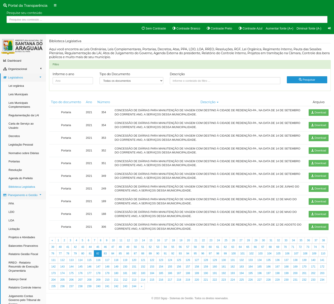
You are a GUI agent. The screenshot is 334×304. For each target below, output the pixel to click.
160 (215, 266)
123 (161, 260)
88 (142, 253)
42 (75, 246)
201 (304, 273)
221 (206, 279)
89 (150, 253)
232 (304, 279)
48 (120, 246)
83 (105, 253)
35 (301, 240)
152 (143, 266)
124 (170, 260)
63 (232, 246)
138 (295, 260)
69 (277, 246)
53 (157, 246)
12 (128, 240)
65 (247, 246)
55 (172, 246)
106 (287, 253)
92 (172, 253)
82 (97, 253)
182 (134, 273)
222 (215, 279)
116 (98, 260)
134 (259, 260)
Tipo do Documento (115, 74)
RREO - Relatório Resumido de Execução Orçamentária (23, 266)
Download (318, 112)
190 (206, 273)
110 (323, 253)
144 (71, 266)
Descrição (177, 74)
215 (152, 279)
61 (217, 246)
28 (248, 240)
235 (53, 286)
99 (225, 253)
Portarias (14, 161)
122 (152, 260)
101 (242, 253)
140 (313, 260)
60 (210, 246)
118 (116, 260)
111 (53, 260)
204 (53, 279)
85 (120, 253)
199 (286, 273)
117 (107, 260)
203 (322, 273)
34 (293, 240)
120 (134, 260)
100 (233, 253)
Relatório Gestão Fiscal (23, 254)
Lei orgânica (16, 85)
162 (233, 266)
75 (322, 246)
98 (217, 253)
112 (62, 260)
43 (82, 246)
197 (268, 273)
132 (241, 260)
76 (52, 253)
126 (188, 260)
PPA (11, 203)
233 (313, 279)
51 (142, 246)
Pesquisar (307, 79)
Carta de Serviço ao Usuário (21, 125)
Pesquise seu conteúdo (24, 13)
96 (202, 253)
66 (255, 246)
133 (250, 260)
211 (116, 279)
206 (71, 279)
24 (218, 240)
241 (107, 286)
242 (116, 286)
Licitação (14, 229)
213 (134, 279)
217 (170, 279)
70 (285, 246)
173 (53, 273)
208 (89, 279)
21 (196, 240)
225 (241, 279)
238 (80, 286)
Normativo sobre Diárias (24, 153)
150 (125, 266)
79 (75, 253)
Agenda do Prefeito (21, 178)
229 (277, 279)
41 (67, 246)
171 (313, 266)
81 (90, 253)
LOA (11, 220)
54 (165, 246)
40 (60, 246)
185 (161, 273)
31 (270, 240)
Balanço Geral (17, 279)
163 (241, 266)
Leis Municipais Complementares (19, 105)
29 (256, 240)
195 (250, 273)
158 (197, 266)
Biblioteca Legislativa (22, 186)
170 (304, 266)
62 (225, 246)
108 (305, 253)
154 (161, 266)
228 (268, 279)
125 (179, 260)
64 (240, 246)
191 (215, 273)
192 (224, 273)
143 (62, 266)
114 (80, 260)
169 (295, 266)
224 (233, 279)
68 (270, 246)
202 (313, 273)
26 (233, 240)
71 (292, 246)
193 (233, 273)
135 (268, 260)
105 (278, 253)
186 (170, 273)
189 (197, 273)
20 (188, 240)
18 (173, 240)
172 (322, 266)
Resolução (15, 170)
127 (197, 260)
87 (135, 253)
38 (323, 240)
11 (120, 240)
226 (250, 279)
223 (224, 279)
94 (187, 253)
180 (116, 273)
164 (250, 266)
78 (67, 253)
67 (262, 246)
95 (195, 253)
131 (233, 260)
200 (295, 273)
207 (80, 279)
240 (98, 286)
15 (151, 240)
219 (188, 279)
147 (98, 266)
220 (197, 279)
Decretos (14, 136)
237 (71, 286)
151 (134, 266)
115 (89, 260)
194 (241, 273)
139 (304, 260)
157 (188, 266)
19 (180, 240)
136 (277, 260)
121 (143, 260)
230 (286, 279)
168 (286, 266)
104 (269, 253)
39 (52, 246)
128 (206, 260)
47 (112, 246)
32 (278, 240)
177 (89, 273)
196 (259, 273)
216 (161, 279)
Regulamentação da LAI (24, 115)
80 (82, 253)
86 (127, 253)
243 (125, 286)
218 (179, 279)
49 (127, 246)
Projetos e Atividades (22, 237)
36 (308, 240)
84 (112, 253)
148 (107, 266)
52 (150, 246)
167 (277, 266)
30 (263, 240)
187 (179, 273)
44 (90, 246)
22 (203, 240)
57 (187, 246)
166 (268, 266)
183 (143, 273)
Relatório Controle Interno (25, 287)
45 (97, 246)
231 (295, 279)
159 (206, 266)
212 (125, 279)
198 (277, 273)
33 (285, 240)
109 (314, 253)
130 (224, 260)
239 (89, 286)
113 (71, 260)
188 (188, 273)
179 (107, 273)
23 (211, 240)
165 (259, 266)
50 (135, 246)
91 (165, 253)
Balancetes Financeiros (23, 245)
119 (125, 260)
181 (125, 273)
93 (180, 253)
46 (105, 246)
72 (300, 246)
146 (89, 266)
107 (296, 253)
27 (240, 240)
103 (260, 253)
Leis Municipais (18, 94)
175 (71, 273)
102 (251, 253)
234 (322, 279)
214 (143, 279)
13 (135, 240)
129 (215, 260)
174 (62, 273)
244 (134, 286)
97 (210, 253)
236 (62, 286)
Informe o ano (63, 74)
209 (98, 279)
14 (143, 240)
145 (80, 266)
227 (259, 279)
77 (60, 253)
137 (286, 260)
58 (195, 246)
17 (165, 240)
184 (152, 273)
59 (202, 246)
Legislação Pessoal (21, 144)
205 (62, 279)
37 (316, 240)
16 (158, 240)
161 (224, 266)
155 (170, 266)
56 (180, 246)
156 (179, 266)
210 (107, 279)
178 (98, 273)
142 (53, 266)
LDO (11, 212)
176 (80, 273)
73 (307, 246)
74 (315, 246)
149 (116, 266)
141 (322, 260)
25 (225, 240)
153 (152, 266)
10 (113, 240)
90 (157, 253)
